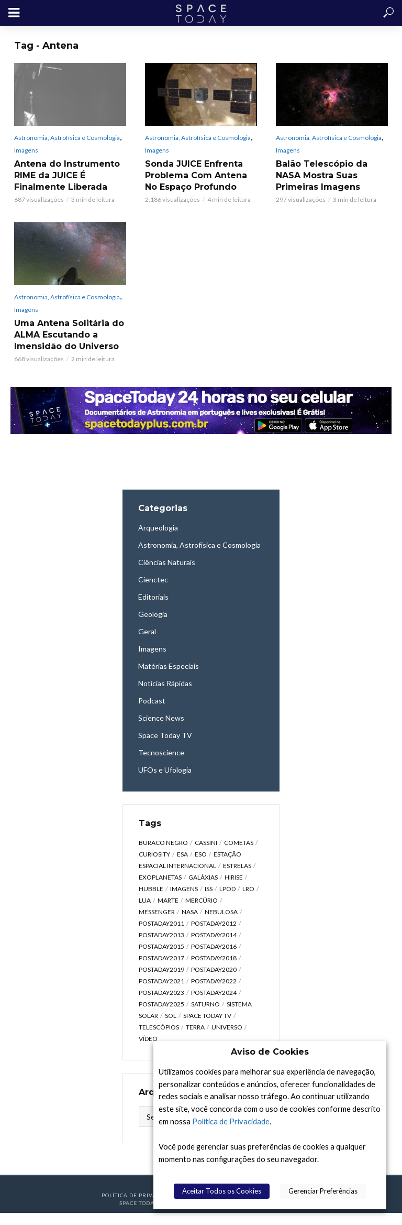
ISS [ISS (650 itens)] (209, 889)
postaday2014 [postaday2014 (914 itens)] (214, 935)
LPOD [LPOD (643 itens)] (227, 889)
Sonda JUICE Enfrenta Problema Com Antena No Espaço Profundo (196, 175)
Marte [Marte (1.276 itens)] (168, 900)
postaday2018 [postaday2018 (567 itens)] (214, 958)
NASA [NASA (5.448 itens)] (190, 912)
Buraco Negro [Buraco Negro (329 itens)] (163, 843)
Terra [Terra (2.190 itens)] (195, 1027)
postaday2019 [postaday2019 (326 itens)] (161, 969)
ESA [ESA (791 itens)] (182, 854)
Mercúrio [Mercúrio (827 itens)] (201, 900)
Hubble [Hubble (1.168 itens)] (151, 889)
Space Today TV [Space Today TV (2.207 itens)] (207, 1016)
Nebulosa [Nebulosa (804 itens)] (221, 912)
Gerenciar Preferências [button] (323, 1191)
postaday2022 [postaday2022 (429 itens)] (214, 981)
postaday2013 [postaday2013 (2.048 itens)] (161, 935)
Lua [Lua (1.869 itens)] (145, 900)
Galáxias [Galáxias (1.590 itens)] (203, 877)
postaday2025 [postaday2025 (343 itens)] (161, 1004)
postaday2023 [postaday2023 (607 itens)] (161, 992)
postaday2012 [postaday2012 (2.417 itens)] (214, 923)
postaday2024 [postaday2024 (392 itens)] (214, 992)
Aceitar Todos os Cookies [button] (221, 1191)
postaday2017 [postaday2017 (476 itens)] (161, 958)
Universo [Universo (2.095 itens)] (226, 1027)
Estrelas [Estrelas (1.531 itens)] (237, 866)
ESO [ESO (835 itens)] (201, 854)
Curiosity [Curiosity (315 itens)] (154, 854)
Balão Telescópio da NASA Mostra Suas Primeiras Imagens (321, 175)
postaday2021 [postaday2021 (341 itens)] (161, 981)
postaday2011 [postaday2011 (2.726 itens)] (161, 923)
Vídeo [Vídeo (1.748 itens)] (148, 1039)
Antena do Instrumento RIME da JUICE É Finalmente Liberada (67, 175)
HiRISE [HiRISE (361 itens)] (234, 877)
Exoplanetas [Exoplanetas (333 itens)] (160, 877)
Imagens (26, 150)
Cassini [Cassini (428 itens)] (206, 843)
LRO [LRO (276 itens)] (248, 889)
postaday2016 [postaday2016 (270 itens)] (214, 946)
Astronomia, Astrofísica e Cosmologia (67, 138)
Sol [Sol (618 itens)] (170, 1016)
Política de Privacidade (231, 1121)
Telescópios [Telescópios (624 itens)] (159, 1027)
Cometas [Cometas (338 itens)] (238, 843)
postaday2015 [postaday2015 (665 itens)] (161, 946)
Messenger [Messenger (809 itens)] (157, 912)
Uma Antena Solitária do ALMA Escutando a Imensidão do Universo (69, 334)
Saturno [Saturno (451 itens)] (205, 1004)
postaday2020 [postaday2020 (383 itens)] (214, 969)
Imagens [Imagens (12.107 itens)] (184, 889)
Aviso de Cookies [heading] (270, 1052)
